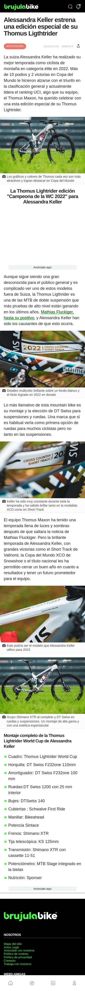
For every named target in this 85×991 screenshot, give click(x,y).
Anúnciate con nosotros (19, 950)
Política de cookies (16, 954)
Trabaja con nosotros (18, 964)
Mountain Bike (15, 46)
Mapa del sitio (13, 944)
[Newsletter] (78, 7)
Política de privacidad (18, 957)
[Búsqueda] (70, 7)
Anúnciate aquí (42, 267)
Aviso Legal (11, 947)
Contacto (10, 960)
